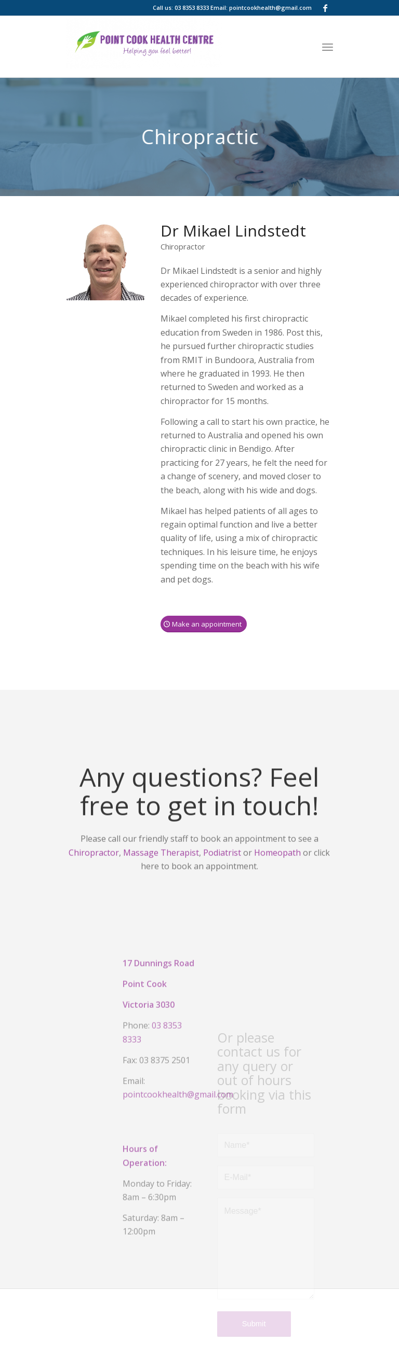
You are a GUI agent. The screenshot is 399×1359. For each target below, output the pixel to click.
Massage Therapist (161, 862)
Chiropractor (94, 862)
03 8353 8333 (192, 7)
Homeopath (277, 862)
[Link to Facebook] (325, 8)
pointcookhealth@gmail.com (270, 7)
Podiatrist (222, 862)
